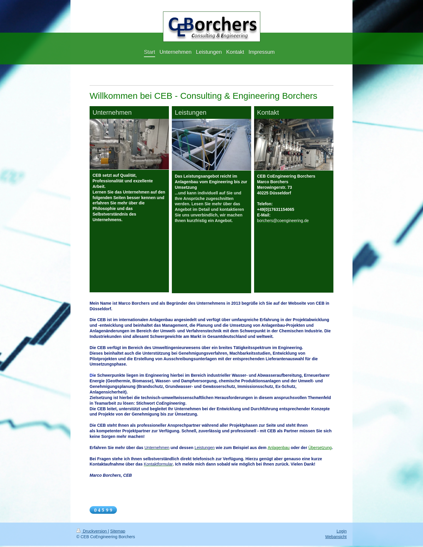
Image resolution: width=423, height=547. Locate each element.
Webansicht (336, 538)
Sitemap (117, 532)
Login (342, 532)
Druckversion (92, 532)
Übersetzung (320, 448)
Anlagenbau (279, 448)
